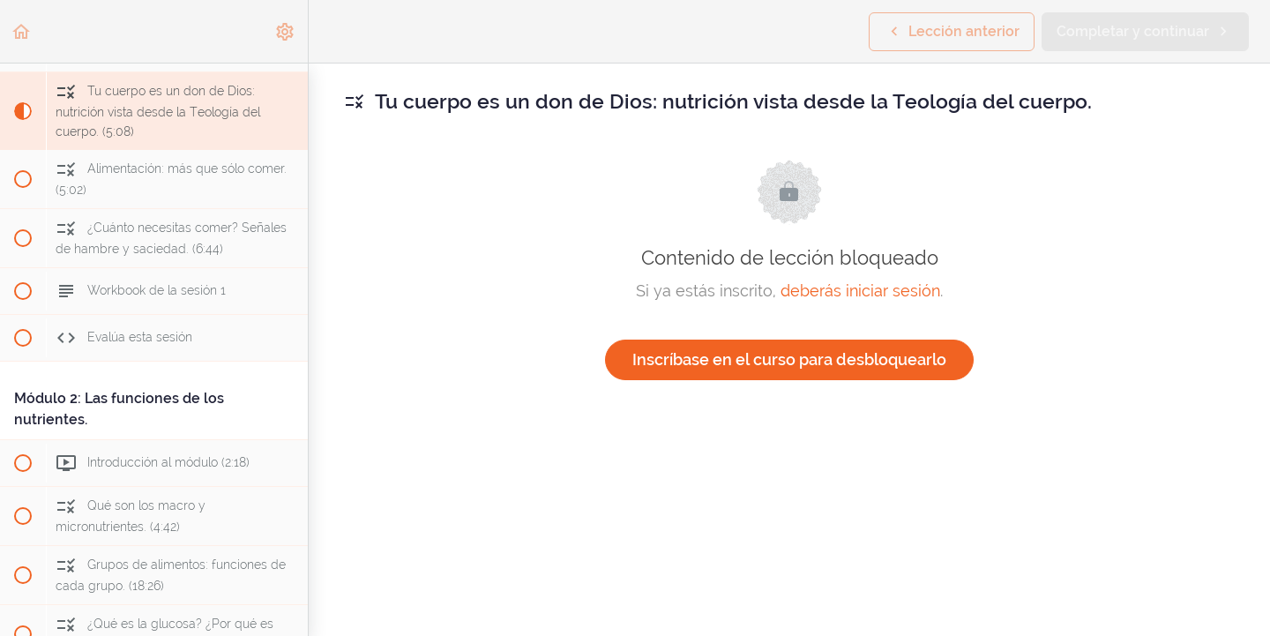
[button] (22, 31)
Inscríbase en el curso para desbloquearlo (789, 359)
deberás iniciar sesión (860, 290)
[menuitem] (286, 31)
